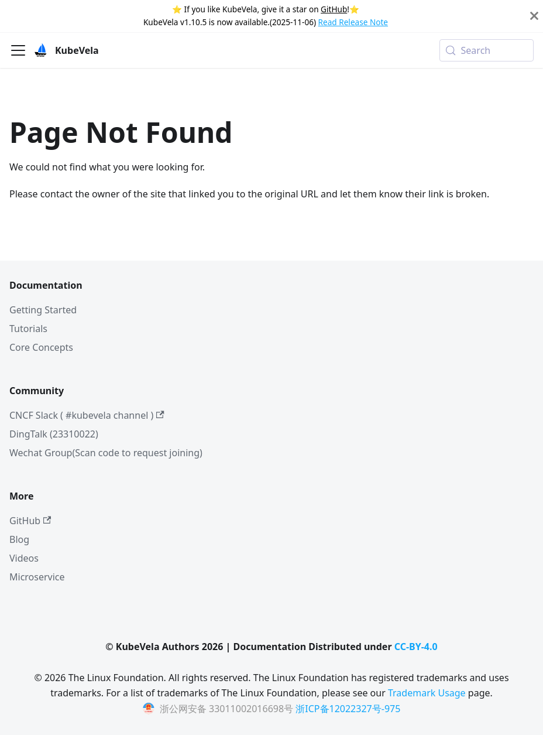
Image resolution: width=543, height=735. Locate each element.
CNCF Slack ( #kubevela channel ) (86, 415)
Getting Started (43, 309)
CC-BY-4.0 (416, 646)
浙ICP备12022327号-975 (347, 708)
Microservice (37, 576)
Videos (24, 558)
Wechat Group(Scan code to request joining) (105, 452)
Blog (19, 539)
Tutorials (28, 328)
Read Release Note (353, 22)
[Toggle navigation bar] (18, 50)
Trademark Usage (427, 692)
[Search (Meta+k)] (486, 50)
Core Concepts (41, 347)
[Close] (534, 16)
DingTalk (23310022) (53, 434)
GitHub (334, 9)
